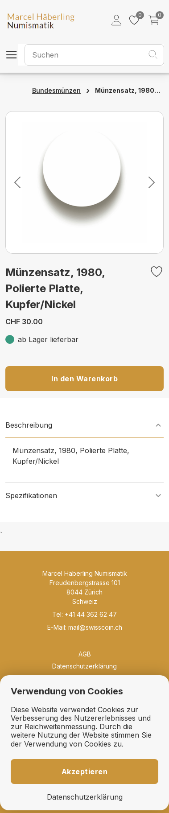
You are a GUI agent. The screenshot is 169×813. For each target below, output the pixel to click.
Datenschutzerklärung (84, 666)
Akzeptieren (85, 771)
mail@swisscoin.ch (95, 627)
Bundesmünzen (56, 90)
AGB (84, 654)
